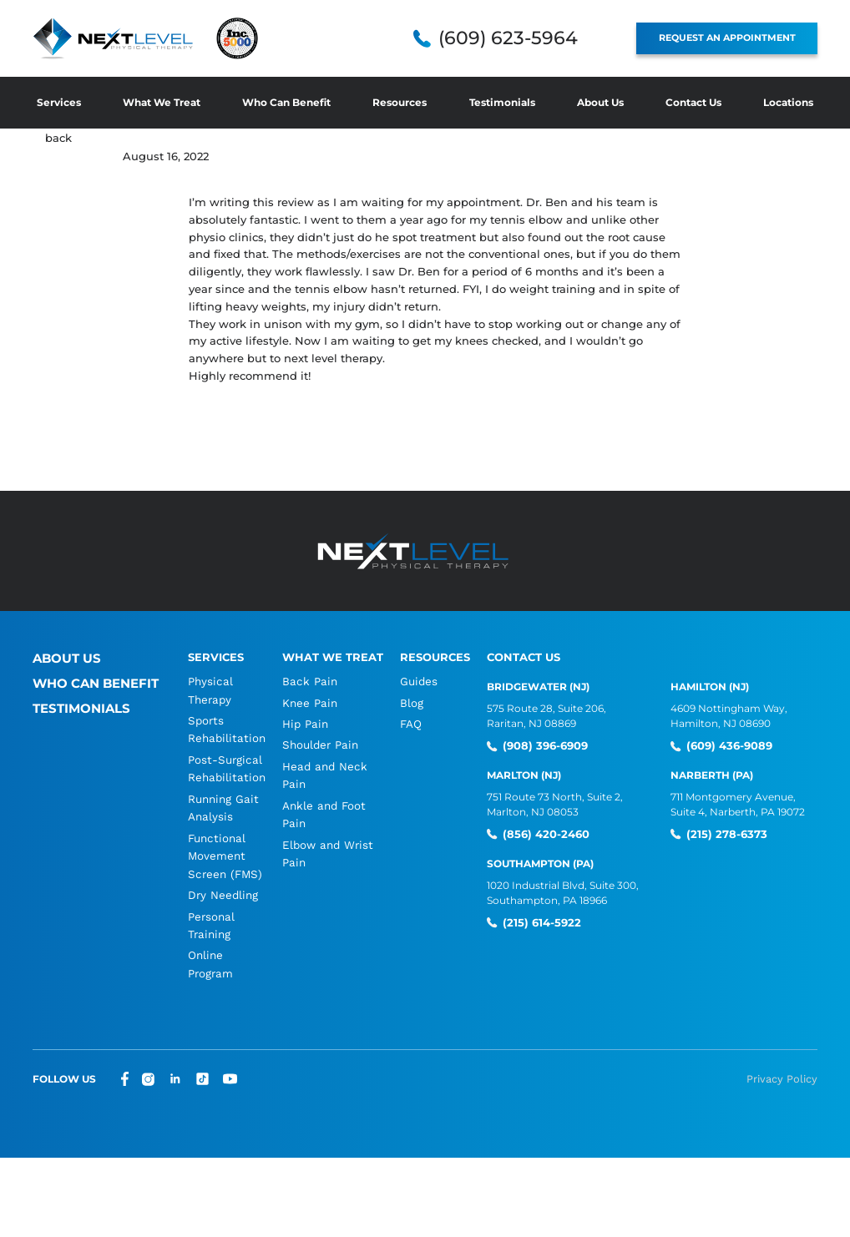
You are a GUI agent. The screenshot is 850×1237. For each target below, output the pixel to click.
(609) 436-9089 (722, 745)
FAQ (407, 724)
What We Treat (161, 102)
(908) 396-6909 (539, 745)
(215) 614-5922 (534, 920)
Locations (788, 102)
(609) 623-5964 (524, 38)
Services (59, 102)
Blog (408, 702)
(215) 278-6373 (719, 833)
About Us (600, 102)
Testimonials (502, 102)
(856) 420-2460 (538, 833)
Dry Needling (222, 897)
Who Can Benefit (286, 102)
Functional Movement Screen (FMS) (223, 858)
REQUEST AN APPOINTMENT (735, 38)
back (58, 137)
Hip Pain (300, 724)
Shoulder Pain (315, 746)
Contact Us (693, 102)
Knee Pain (305, 702)
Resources (399, 102)
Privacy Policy (784, 1083)
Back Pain (303, 680)
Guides (415, 680)
